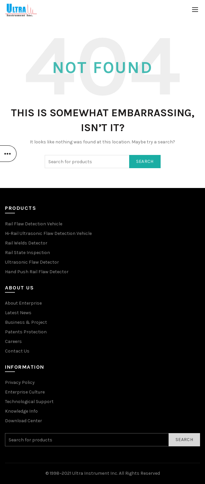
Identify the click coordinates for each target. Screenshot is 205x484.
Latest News (18, 313)
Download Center (23, 421)
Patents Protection (26, 332)
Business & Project (26, 322)
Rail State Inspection (27, 252)
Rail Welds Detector (26, 243)
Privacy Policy (20, 382)
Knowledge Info (21, 411)
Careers (13, 341)
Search (145, 161)
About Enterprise (23, 303)
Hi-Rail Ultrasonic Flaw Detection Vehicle (48, 233)
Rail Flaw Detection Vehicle (33, 224)
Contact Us (17, 351)
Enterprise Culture (25, 392)
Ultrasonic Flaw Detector (32, 262)
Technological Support (29, 401)
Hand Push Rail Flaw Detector (37, 272)
